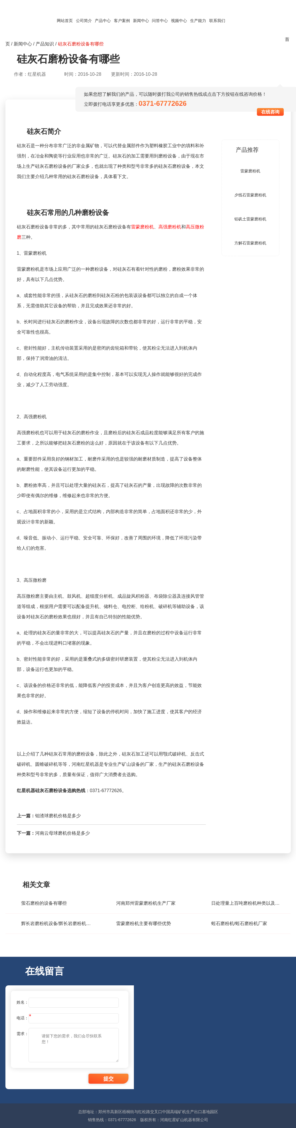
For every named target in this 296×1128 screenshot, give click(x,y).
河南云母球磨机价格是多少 (62, 833)
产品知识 (45, 43)
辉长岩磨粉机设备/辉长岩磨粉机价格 (56, 923)
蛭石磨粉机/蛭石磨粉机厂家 (239, 923)
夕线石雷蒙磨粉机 (250, 195)
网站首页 (65, 20)
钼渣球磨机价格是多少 (58, 815)
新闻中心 (141, 20)
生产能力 (198, 20)
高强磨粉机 (169, 226)
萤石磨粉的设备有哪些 (44, 903)
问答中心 (160, 20)
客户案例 (122, 20)
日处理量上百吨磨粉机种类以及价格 (246, 903)
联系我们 (217, 20)
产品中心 (103, 20)
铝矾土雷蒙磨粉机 (250, 219)
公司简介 (84, 20)
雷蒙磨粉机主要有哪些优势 (143, 923)
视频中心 (179, 20)
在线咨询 (270, 111)
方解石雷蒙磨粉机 (250, 243)
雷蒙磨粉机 (142, 226)
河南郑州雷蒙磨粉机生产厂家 (146, 903)
